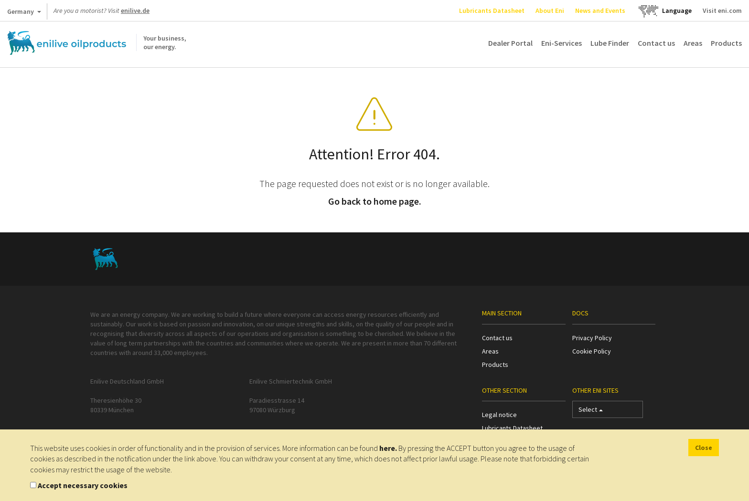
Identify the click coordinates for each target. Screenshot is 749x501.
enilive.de (135, 10)
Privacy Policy (592, 338)
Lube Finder (609, 43)
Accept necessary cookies (83, 485)
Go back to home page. (374, 201)
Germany (24, 13)
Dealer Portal (510, 43)
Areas (693, 43)
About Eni (549, 10)
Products (726, 43)
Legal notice (499, 414)
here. (388, 448)
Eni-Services (561, 43)
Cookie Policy (591, 351)
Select (590, 411)
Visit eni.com (722, 10)
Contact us (656, 43)
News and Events (600, 10)
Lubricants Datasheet (491, 10)
